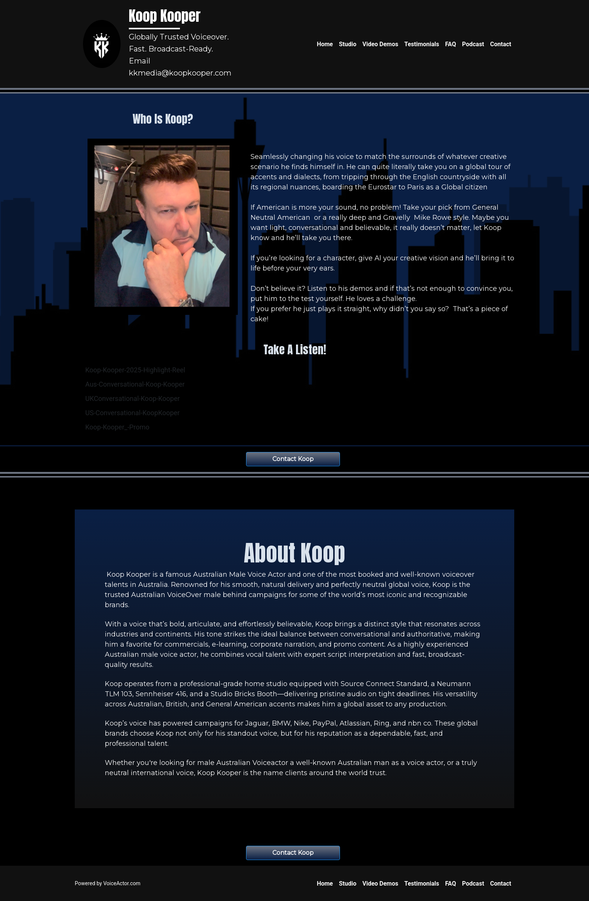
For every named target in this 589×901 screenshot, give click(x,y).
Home (325, 44)
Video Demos (380, 44)
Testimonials (421, 44)
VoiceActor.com (121, 883)
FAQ (450, 44)
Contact (500, 44)
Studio (347, 44)
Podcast (473, 44)
